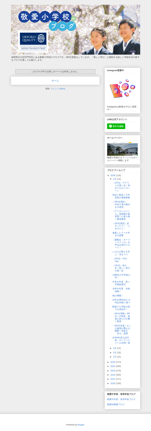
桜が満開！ (117, 295)
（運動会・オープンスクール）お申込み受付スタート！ (121, 243)
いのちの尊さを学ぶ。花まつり (121, 253)
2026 (113, 175)
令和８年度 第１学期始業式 (121, 283)
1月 (115, 357)
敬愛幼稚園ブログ (116, 404)
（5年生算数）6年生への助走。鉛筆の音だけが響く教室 (121, 317)
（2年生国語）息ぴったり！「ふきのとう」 (121, 226)
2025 (113, 362)
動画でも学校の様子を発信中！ (121, 308)
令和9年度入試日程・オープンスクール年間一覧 (121, 340)
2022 (113, 375)
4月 (115, 179)
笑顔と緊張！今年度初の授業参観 (121, 196)
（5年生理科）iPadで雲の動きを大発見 (121, 204)
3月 (115, 348)
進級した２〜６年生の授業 (121, 234)
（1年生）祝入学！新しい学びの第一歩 (121, 268)
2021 (113, 379)
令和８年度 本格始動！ (121, 289)
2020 (113, 383)
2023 (113, 370)
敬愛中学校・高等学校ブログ (121, 399)
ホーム (55, 80)
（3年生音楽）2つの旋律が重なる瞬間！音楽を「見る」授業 (121, 329)
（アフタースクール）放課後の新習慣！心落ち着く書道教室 (121, 215)
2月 (115, 352)
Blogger (80, 425)
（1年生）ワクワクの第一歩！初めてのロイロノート (121, 186)
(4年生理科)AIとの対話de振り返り (121, 301)
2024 (113, 366)
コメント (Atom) (57, 88)
